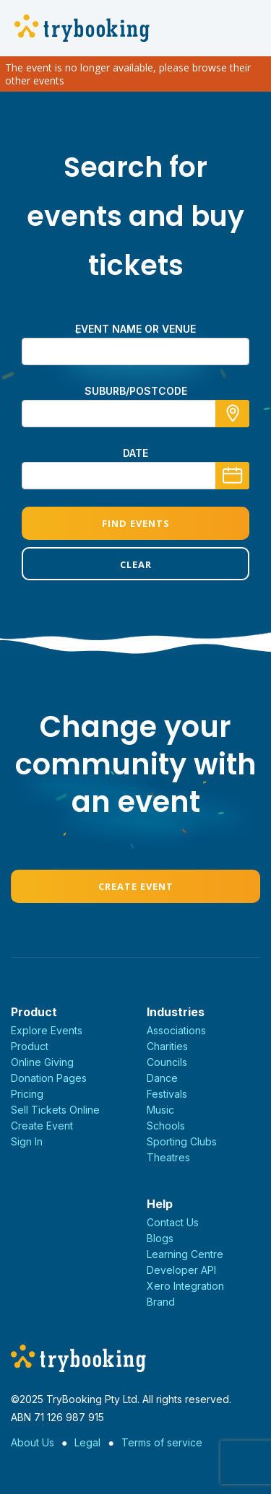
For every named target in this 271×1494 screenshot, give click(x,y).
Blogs (160, 1238)
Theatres (168, 1157)
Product (29, 1046)
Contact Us (173, 1222)
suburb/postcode (136, 391)
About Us (32, 1442)
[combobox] (135, 413)
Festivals (167, 1094)
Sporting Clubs (182, 1141)
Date (135, 453)
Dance (162, 1078)
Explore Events (46, 1030)
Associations (176, 1030)
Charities (167, 1046)
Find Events (136, 523)
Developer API (181, 1270)
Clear (136, 564)
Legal (87, 1442)
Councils (167, 1062)
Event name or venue (135, 329)
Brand (161, 1302)
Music (160, 1110)
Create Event (135, 886)
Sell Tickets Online (55, 1110)
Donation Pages (49, 1078)
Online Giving (42, 1062)
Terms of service (161, 1442)
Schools (166, 1125)
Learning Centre (185, 1254)
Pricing (27, 1094)
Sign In (27, 1141)
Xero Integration (185, 1286)
